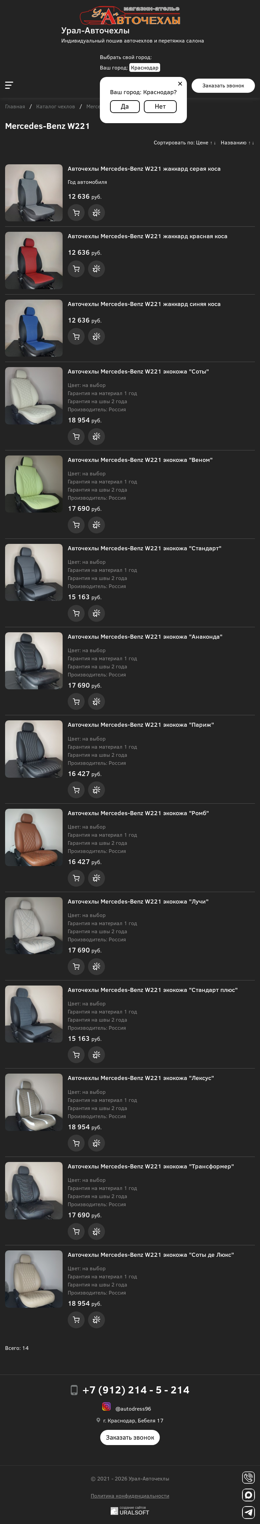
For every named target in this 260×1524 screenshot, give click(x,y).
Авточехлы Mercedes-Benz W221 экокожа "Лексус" (141, 1078)
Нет (160, 105)
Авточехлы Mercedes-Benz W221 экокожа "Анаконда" (145, 636)
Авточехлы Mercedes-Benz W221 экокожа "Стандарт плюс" (153, 990)
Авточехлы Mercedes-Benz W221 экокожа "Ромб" (138, 813)
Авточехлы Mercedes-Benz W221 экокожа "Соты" (138, 371)
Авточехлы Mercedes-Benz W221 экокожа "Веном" (140, 459)
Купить (76, 212)
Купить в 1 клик (96, 212)
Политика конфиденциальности (130, 1495)
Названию (233, 142)
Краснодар (144, 67)
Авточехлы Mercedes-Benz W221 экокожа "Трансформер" (151, 1166)
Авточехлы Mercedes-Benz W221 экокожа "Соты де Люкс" (151, 1254)
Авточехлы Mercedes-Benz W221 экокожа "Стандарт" (144, 548)
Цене (202, 142)
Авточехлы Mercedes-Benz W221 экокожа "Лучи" (138, 901)
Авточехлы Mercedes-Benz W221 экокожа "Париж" (141, 724)
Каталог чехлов (55, 107)
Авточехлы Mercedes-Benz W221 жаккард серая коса (144, 168)
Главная (15, 107)
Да (125, 105)
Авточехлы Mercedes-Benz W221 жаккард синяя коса (144, 304)
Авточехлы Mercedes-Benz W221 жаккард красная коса (148, 236)
